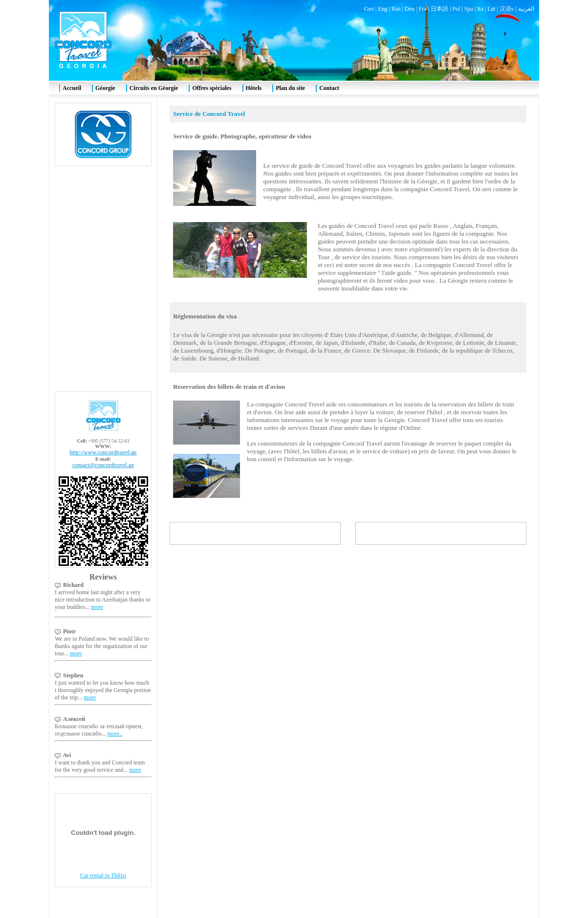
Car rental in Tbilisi (103, 875)
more (97, 607)
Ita (480, 8)
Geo (369, 8)
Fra (422, 8)
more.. (115, 733)
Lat (491, 8)
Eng (382, 8)
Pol (456, 8)
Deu (409, 8)
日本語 (439, 8)
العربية (526, 8)
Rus (396, 8)
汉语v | (509, 8)
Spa (468, 8)
